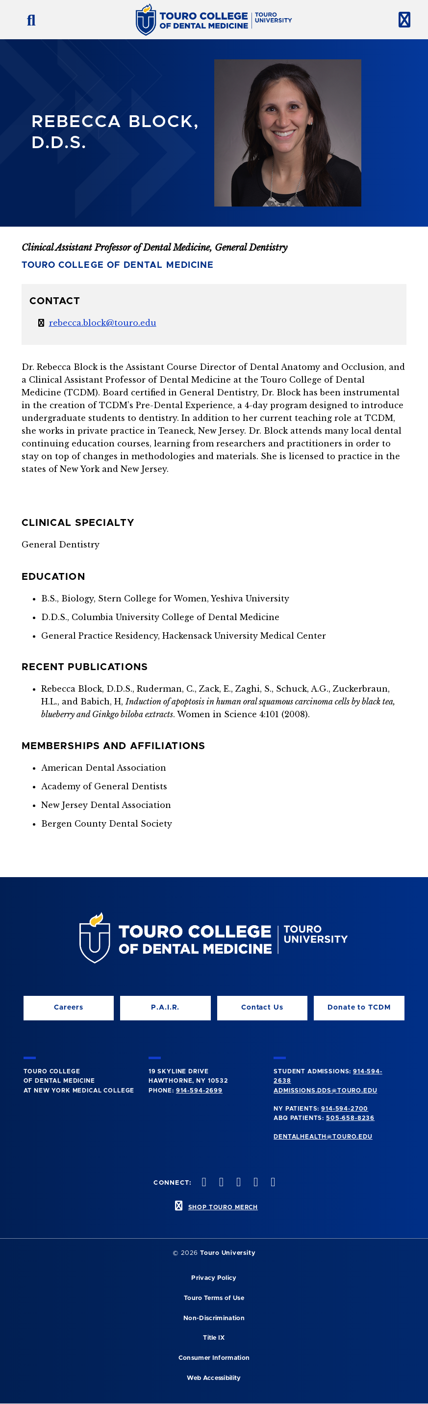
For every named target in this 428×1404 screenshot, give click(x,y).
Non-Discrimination (214, 1318)
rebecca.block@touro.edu (102, 323)
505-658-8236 (350, 1118)
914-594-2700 (344, 1109)
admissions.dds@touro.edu (325, 1090)
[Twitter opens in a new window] (255, 1183)
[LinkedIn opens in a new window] (237, 1183)
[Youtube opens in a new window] (272, 1183)
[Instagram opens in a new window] (203, 1183)
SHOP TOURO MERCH (223, 1207)
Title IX (214, 1338)
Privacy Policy (213, 1278)
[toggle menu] (400, 19)
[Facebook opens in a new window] (220, 1183)
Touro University (227, 1253)
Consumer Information (214, 1358)
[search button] (27, 19)
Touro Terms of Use (214, 1298)
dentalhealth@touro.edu (323, 1137)
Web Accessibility (214, 1378)
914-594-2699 (199, 1090)
